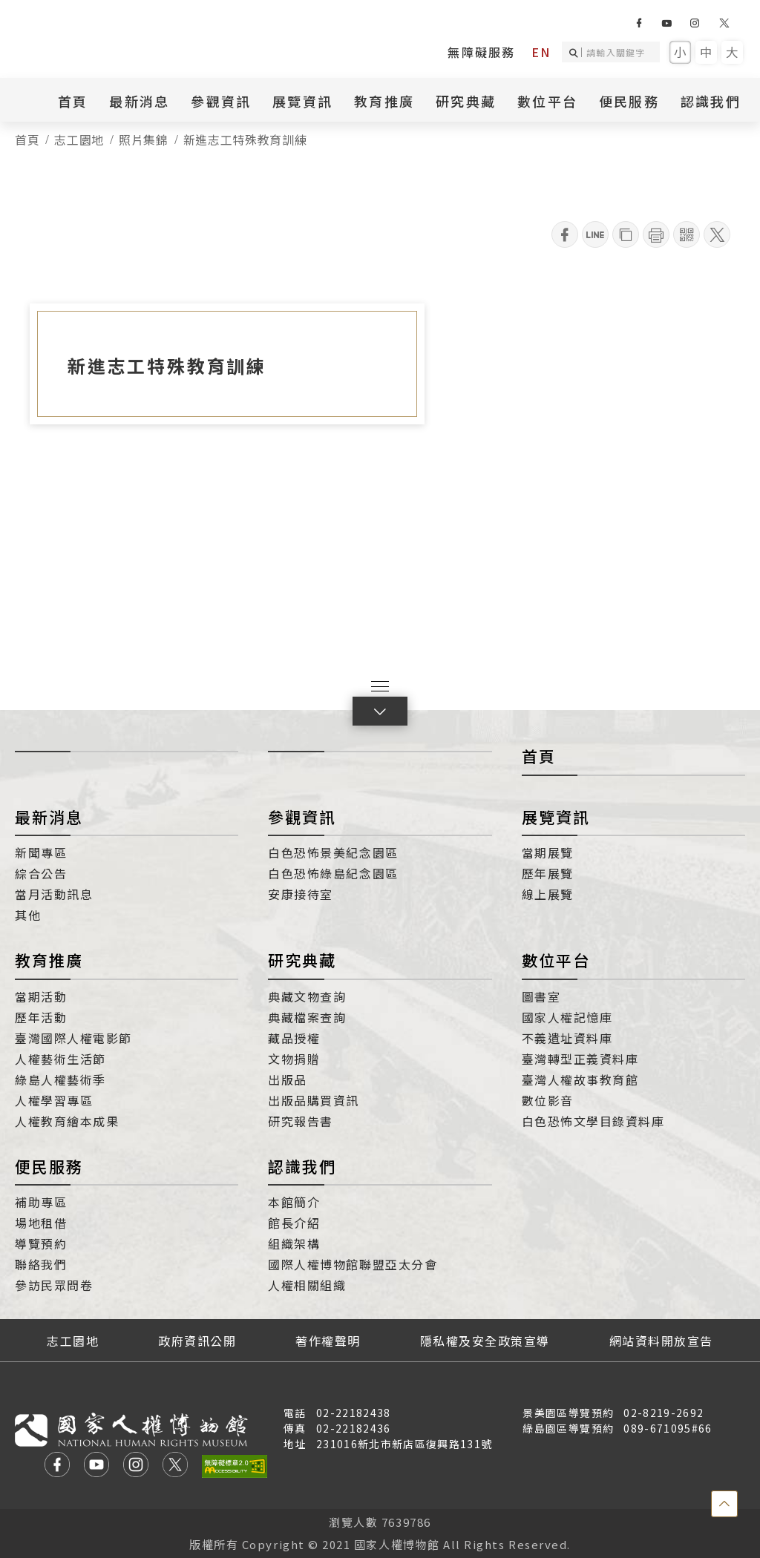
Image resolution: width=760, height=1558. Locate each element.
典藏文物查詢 (307, 996)
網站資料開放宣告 (661, 1341)
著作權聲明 (328, 1341)
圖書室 (541, 996)
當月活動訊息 (54, 894)
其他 (28, 915)
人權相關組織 (307, 1285)
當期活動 (41, 996)
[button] (380, 711)
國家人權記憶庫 (567, 1017)
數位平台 (547, 101)
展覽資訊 (302, 101)
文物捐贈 (294, 1059)
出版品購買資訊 (313, 1100)
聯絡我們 (41, 1264)
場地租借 (41, 1223)
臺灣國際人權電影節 (73, 1038)
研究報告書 (300, 1121)
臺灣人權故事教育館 (580, 1079)
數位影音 (548, 1100)
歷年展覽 (548, 873)
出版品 (287, 1079)
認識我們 (711, 101)
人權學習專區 (54, 1100)
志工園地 (79, 139)
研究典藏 (466, 101)
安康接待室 (300, 894)
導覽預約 (41, 1243)
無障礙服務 (481, 52)
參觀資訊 (221, 101)
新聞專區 (41, 852)
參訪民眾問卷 (54, 1285)
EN (541, 52)
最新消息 (139, 101)
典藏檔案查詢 (307, 1017)
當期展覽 (548, 852)
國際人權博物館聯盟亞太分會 (352, 1264)
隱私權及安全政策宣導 (485, 1341)
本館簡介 (294, 1202)
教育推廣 (384, 101)
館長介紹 (294, 1223)
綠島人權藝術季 (60, 1079)
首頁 (73, 101)
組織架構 (294, 1243)
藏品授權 (294, 1038)
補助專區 (41, 1202)
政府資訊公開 (197, 1341)
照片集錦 (143, 139)
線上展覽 (548, 894)
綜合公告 (41, 873)
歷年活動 (41, 1017)
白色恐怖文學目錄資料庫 (593, 1121)
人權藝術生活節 (60, 1059)
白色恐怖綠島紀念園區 (333, 873)
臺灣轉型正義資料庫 (580, 1059)
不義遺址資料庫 (567, 1038)
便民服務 (629, 101)
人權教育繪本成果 (67, 1121)
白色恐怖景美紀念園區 (333, 852)
